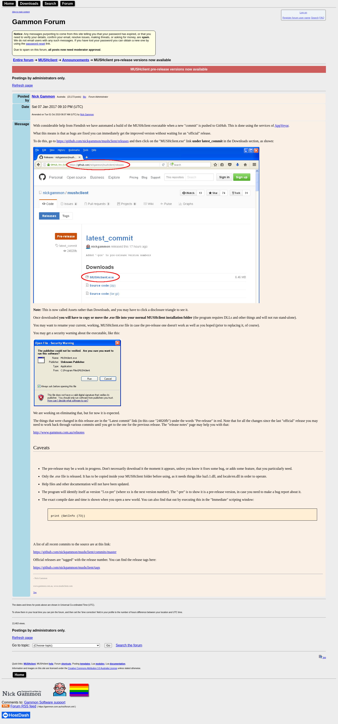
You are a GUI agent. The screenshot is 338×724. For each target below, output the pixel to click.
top (322, 659)
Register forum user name (296, 17)
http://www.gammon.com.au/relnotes (58, 432)
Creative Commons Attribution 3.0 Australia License (92, 669)
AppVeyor (282, 125)
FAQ (321, 17)
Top (34, 594)
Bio (84, 97)
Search (50, 3)
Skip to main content (21, 12)
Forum (67, 3)
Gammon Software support (44, 703)
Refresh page (22, 85)
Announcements (75, 60)
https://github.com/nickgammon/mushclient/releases (92, 141)
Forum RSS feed (23, 707)
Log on (303, 12)
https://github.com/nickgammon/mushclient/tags (66, 569)
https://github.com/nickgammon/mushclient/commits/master (74, 553)
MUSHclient (47, 60)
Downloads (29, 3)
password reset (35, 43)
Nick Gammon (87, 114)
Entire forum (23, 60)
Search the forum (129, 646)
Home (9, 3)
